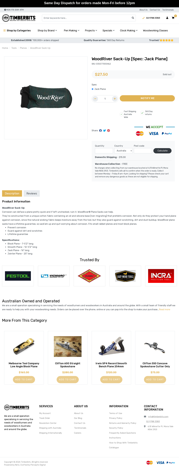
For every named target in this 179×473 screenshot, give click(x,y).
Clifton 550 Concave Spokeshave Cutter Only (155, 367)
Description (12, 193)
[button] (173, 18)
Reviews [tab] (31, 193)
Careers (77, 436)
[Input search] (89, 18)
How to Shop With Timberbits (123, 446)
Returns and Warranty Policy (122, 426)
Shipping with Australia (50, 431)
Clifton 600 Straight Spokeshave (67, 367)
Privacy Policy (115, 421)
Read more (164, 309)
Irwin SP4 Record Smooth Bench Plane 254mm (111, 367)
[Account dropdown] (167, 18)
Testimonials (168, 10)
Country (118, 146)
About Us (143, 10)
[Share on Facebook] (101, 130)
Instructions (115, 441)
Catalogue (114, 451)
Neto (17, 468)
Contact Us (155, 10)
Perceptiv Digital (38, 468)
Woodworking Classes (155, 30)
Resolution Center (47, 426)
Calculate (163, 150)
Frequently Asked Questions (122, 436)
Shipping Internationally (50, 436)
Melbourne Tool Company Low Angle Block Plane (24, 367)
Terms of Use (115, 416)
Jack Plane (100, 89)
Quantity (99, 146)
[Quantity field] (105, 98)
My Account (45, 416)
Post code (139, 146)
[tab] (12, 193)
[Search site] (133, 18)
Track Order (44, 421)
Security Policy (116, 431)
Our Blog (78, 421)
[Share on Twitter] (105, 130)
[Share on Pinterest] (108, 130)
